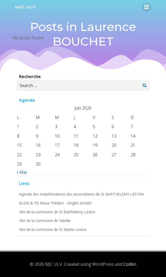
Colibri (129, 264)
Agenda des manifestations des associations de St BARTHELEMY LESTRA (81, 194)
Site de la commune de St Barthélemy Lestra (57, 211)
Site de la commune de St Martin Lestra (52, 229)
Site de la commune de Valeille (45, 220)
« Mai (21, 172)
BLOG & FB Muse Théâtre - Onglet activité (55, 202)
